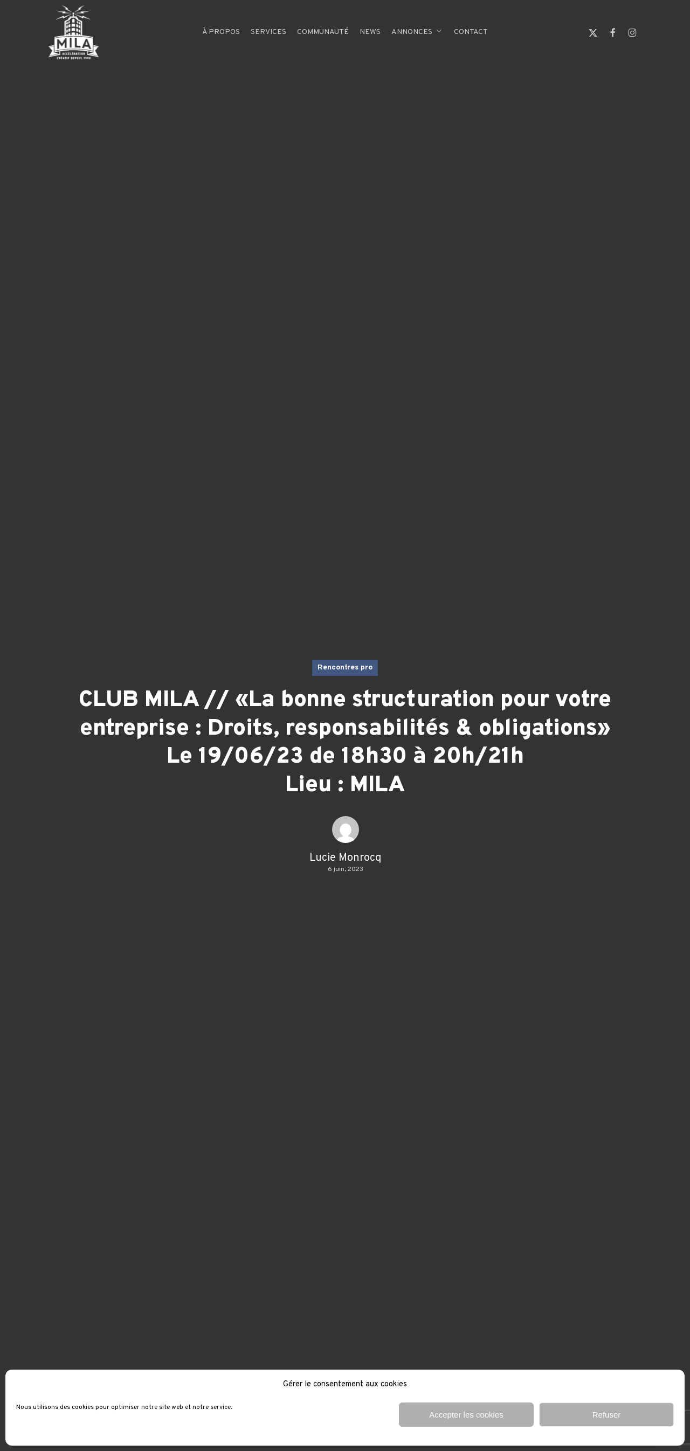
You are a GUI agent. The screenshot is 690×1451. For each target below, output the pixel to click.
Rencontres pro (345, 667)
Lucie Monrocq (345, 858)
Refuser (606, 1414)
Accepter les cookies (466, 1414)
